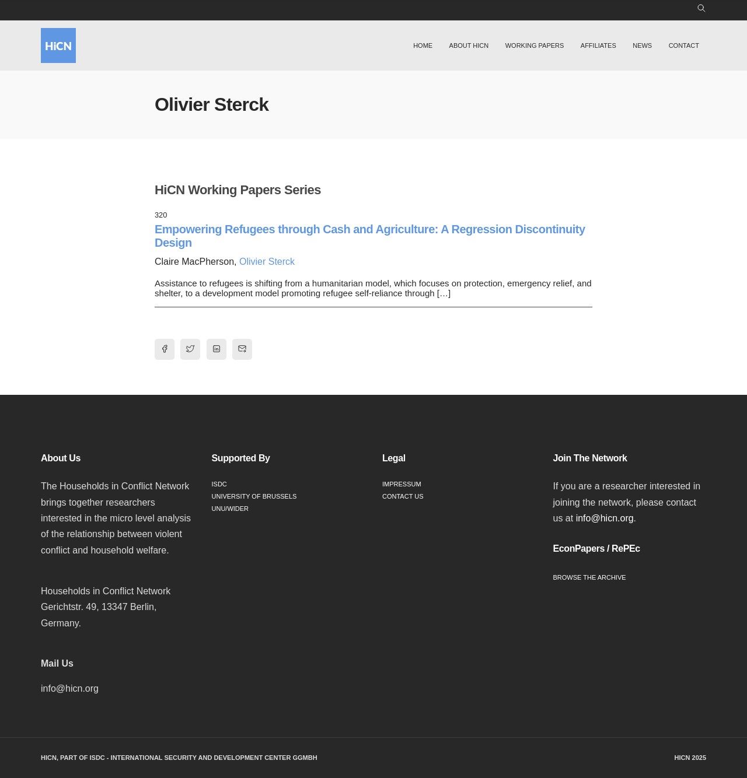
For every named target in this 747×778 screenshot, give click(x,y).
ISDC (219, 484)
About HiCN (469, 45)
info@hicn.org (605, 518)
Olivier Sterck (267, 262)
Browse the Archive (589, 577)
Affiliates (598, 45)
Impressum (401, 484)
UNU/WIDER (230, 508)
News (642, 45)
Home (422, 45)
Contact (684, 45)
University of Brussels (254, 496)
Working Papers (534, 45)
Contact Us (403, 496)
